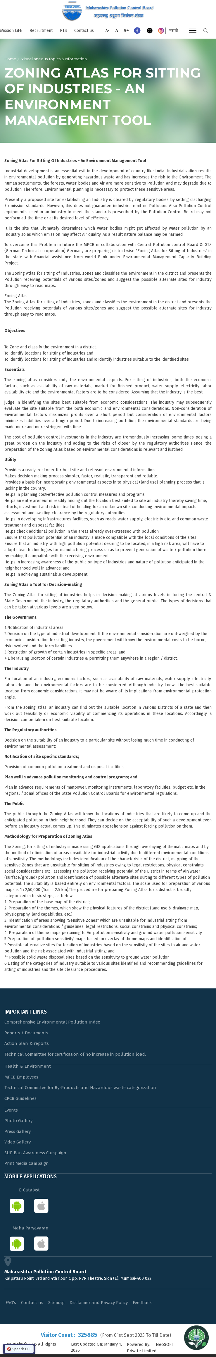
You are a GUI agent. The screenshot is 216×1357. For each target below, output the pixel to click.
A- (108, 30)
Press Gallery (17, 1131)
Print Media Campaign (26, 1163)
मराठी (173, 30)
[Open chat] (196, 1337)
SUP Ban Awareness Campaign (35, 1152)
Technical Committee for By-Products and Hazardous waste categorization (80, 1087)
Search (205, 30)
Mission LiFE (11, 30)
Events (11, 1110)
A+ (126, 30)
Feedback (142, 1302)
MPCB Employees (21, 1077)
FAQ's (11, 1302)
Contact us (84, 30)
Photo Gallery (18, 1120)
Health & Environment (27, 1066)
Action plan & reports (26, 1043)
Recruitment (41, 30)
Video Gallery (17, 1142)
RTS (63, 30)
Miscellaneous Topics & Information (54, 58)
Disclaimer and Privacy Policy (99, 1302)
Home (10, 58)
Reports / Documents (26, 1033)
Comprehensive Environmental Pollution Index (52, 1022)
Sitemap (56, 1302)
